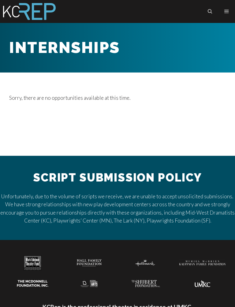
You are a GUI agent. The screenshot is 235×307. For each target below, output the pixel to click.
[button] (210, 11)
